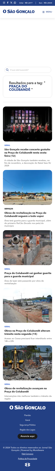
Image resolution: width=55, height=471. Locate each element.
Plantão (27, 415)
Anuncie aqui (27, 436)
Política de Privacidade (27, 459)
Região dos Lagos (27, 430)
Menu (47, 12)
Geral (27, 420)
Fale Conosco (27, 454)
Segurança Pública (27, 425)
